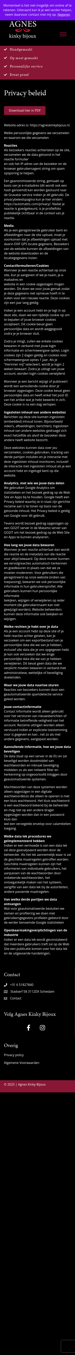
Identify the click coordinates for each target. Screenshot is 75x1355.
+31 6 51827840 (21, 985)
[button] (29, 1028)
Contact (15, 998)
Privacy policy (14, 1055)
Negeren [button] (63, 14)
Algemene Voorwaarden (21, 1063)
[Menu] (63, 34)
